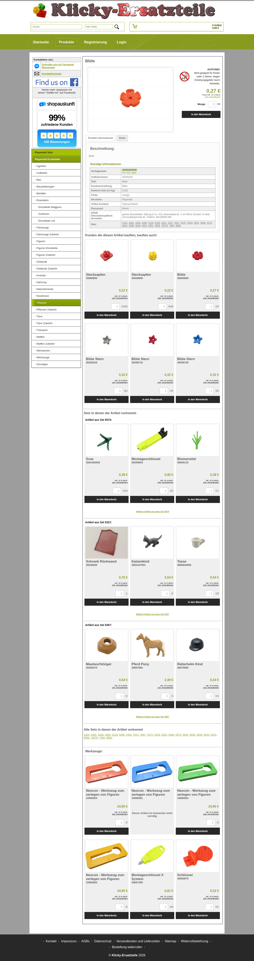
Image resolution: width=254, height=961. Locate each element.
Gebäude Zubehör (47, 268)
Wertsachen (43, 350)
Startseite (41, 42)
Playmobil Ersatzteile (47, 159)
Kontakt (51, 941)
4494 (144, 223)
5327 (170, 223)
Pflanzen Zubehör (47, 309)
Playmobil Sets (44, 152)
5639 (137, 225)
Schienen (44, 213)
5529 (190, 223)
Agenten (41, 166)
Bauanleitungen (45, 186)
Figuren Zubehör (46, 254)
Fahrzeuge (43, 227)
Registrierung (95, 42)
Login (121, 42)
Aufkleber (42, 172)
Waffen (40, 336)
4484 (137, 223)
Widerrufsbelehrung (194, 941)
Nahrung (41, 282)
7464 (171, 225)
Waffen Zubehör (46, 343)
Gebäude (42, 261)
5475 (183, 223)
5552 (196, 223)
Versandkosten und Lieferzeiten (138, 941)
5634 (124, 225)
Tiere (39, 316)
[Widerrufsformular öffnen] (127, 947)
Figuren (41, 241)
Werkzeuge (43, 357)
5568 (203, 223)
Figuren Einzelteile (47, 248)
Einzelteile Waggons (50, 207)
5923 (144, 225)
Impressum (69, 941)
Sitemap (170, 941)
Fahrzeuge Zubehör (48, 234)
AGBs (85, 941)
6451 (151, 225)
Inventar (41, 275)
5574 (209, 223)
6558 (157, 225)
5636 (131, 225)
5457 (176, 223)
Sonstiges (42, 364)
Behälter (41, 193)
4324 (124, 223)
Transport (42, 330)
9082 (178, 225)
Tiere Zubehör (44, 323)
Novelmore (43, 295)
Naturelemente (45, 289)
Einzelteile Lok (47, 220)
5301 (164, 223)
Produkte (66, 42)
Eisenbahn (43, 200)
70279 (164, 225)
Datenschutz (103, 941)
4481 (131, 223)
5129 (151, 223)
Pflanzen (42, 302)
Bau (39, 179)
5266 (157, 223)
